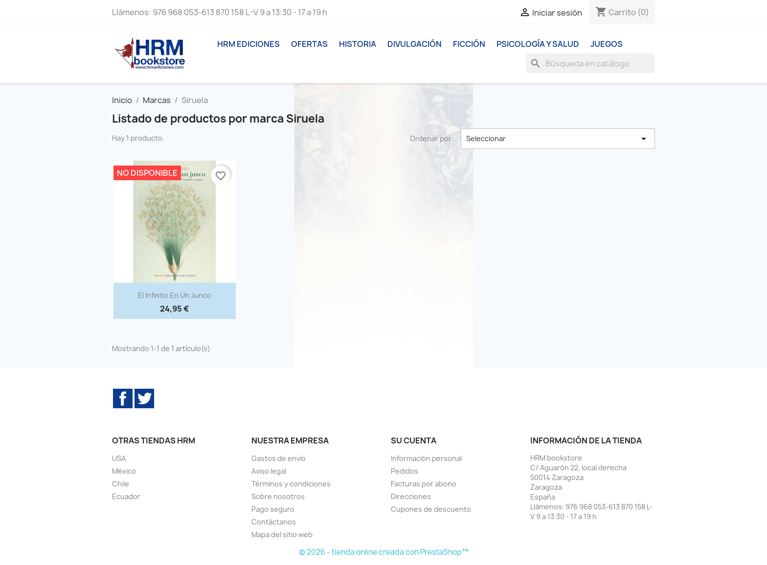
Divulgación (414, 44)
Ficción (469, 44)
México (124, 471)
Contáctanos (273, 521)
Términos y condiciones (291, 483)
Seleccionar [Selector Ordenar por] (558, 139)
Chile (120, 483)
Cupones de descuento (431, 509)
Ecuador (126, 496)
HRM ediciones (248, 44)
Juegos (606, 44)
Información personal (426, 458)
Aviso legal (268, 471)
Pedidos (404, 471)
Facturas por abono (423, 483)
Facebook (123, 398)
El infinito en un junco (174, 295)
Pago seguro (272, 509)
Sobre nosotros (278, 496)
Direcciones (411, 496)
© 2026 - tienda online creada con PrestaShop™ (384, 552)
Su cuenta (413, 440)
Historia (357, 44)
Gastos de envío (278, 458)
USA (119, 458)
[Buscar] (590, 63)
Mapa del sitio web (282, 534)
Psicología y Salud (537, 44)
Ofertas (309, 44)
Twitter (144, 398)
